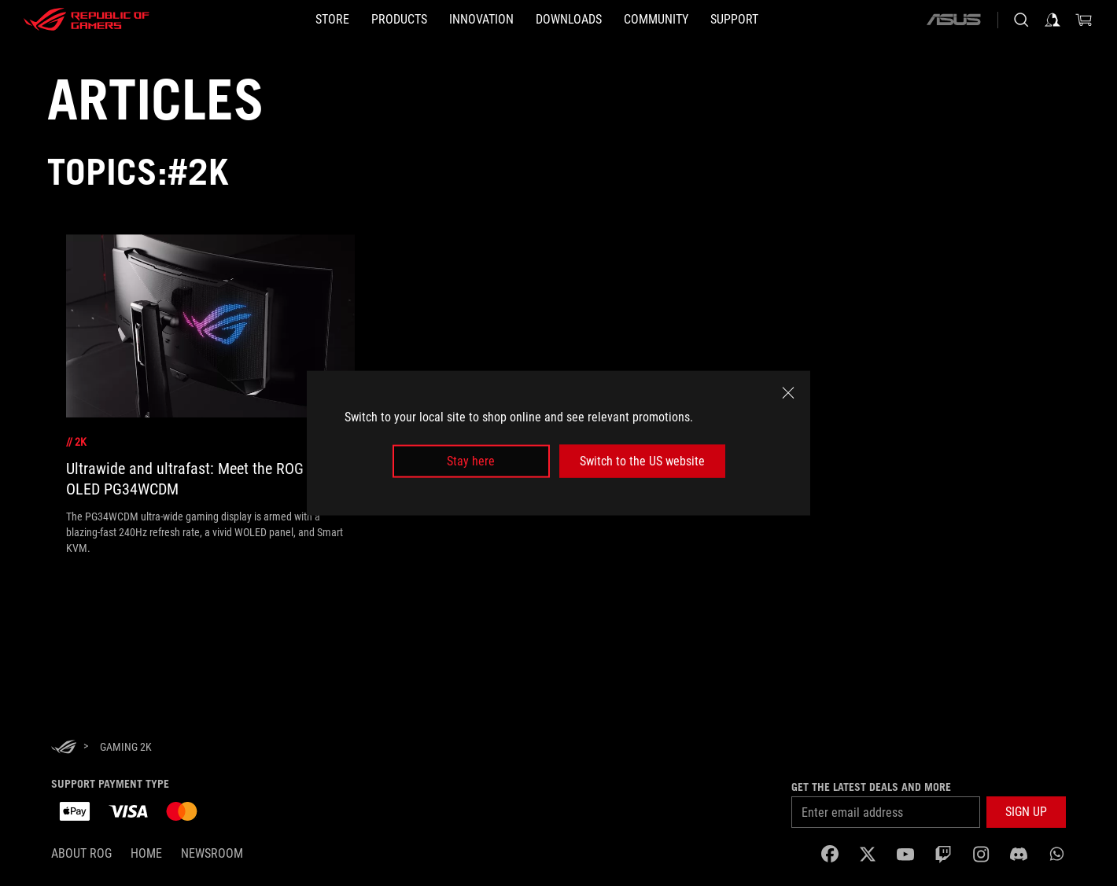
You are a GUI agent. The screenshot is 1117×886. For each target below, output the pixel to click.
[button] (1026, 812)
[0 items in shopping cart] (1084, 19)
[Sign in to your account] (1052, 19)
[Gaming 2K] (126, 747)
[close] (788, 392)
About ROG (81, 853)
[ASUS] (953, 19)
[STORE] (332, 19)
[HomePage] (63, 748)
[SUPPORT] (734, 19)
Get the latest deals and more (871, 787)
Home (146, 853)
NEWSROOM (212, 853)
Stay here (471, 461)
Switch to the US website (642, 461)
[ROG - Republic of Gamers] (86, 19)
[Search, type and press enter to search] (1021, 19)
